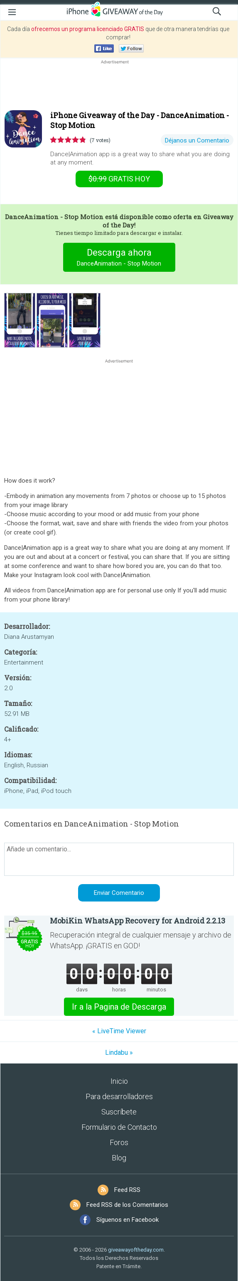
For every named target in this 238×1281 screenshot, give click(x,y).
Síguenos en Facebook (127, 1219)
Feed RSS (127, 1190)
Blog (119, 1157)
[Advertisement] (119, 85)
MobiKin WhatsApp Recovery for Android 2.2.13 (137, 921)
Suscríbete (119, 1111)
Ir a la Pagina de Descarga (119, 1007)
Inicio (119, 1081)
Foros (119, 1142)
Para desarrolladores (119, 1096)
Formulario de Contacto (119, 1127)
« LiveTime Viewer (119, 1031)
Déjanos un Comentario (197, 140)
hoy (119, 178)
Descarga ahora (119, 258)
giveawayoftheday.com (136, 1250)
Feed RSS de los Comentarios (127, 1204)
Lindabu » (119, 1052)
